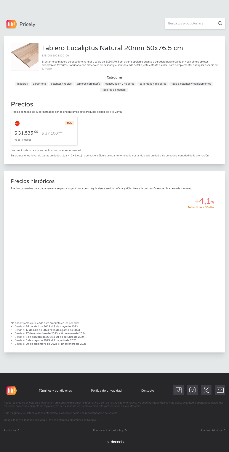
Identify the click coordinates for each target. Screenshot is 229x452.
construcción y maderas (119, 83)
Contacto (147, 390)
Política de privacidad (106, 390)
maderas (22, 83)
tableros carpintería (88, 83)
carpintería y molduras (152, 83)
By (114, 442)
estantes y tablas (61, 83)
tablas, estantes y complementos (191, 83)
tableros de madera (114, 89)
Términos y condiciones (55, 390)
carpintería (39, 83)
